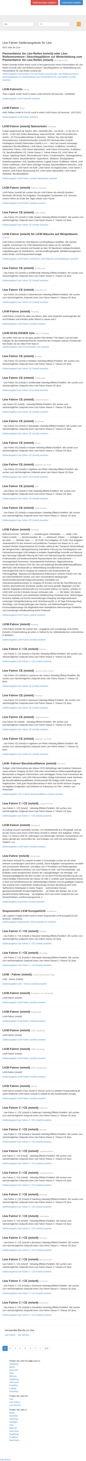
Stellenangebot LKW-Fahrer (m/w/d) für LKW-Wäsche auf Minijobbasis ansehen (40, 259)
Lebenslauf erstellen (71, 2)
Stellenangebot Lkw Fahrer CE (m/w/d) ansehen (25, 225)
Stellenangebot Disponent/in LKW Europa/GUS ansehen (29, 922)
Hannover (14, 1382)
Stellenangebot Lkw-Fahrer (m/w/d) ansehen (23, 901)
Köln (11, 1373)
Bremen (13, 1376)
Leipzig (12, 1388)
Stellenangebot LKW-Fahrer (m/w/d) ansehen (24, 203)
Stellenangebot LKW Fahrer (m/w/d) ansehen (24, 615)
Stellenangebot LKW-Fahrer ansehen (20, 117)
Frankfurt (13, 1385)
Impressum (5, 1459)
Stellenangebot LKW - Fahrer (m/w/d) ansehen (24, 984)
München (13, 1370)
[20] (46, 1348)
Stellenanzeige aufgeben (44, 2)
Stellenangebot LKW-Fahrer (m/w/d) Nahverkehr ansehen (29, 178)
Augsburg (14, 1379)
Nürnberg (13, 1391)
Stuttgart (13, 1422)
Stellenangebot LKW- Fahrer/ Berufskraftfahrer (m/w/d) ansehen (32, 794)
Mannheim (14, 1440)
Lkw (11, 1399)
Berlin (12, 1367)
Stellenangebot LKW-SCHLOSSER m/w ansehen (25, 347)
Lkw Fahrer (10, 1335)
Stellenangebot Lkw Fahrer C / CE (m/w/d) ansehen (27, 661)
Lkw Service (23, 1335)
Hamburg (13, 1364)
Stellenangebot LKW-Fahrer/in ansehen (21, 98)
